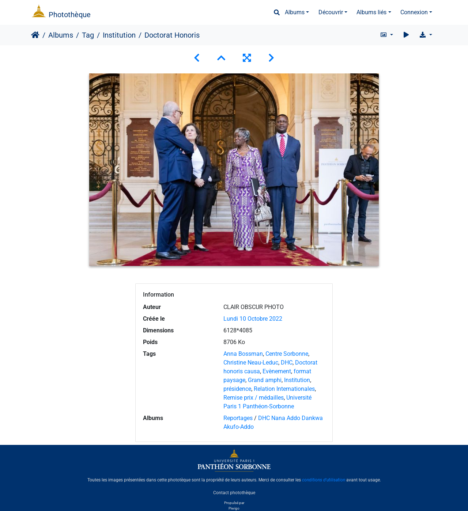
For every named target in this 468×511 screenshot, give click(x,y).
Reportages (238, 418)
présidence (237, 388)
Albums (295, 12)
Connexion (414, 12)
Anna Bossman (243, 353)
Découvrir (330, 12)
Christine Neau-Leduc (250, 362)
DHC (286, 362)
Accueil (35, 35)
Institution (119, 35)
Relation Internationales (284, 388)
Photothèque (70, 14)
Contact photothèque (234, 492)
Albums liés (371, 12)
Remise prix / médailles (253, 397)
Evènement (277, 371)
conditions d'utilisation (323, 480)
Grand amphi (265, 380)
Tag (88, 35)
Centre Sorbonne (286, 353)
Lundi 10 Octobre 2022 (252, 318)
